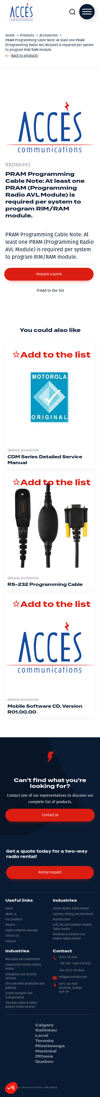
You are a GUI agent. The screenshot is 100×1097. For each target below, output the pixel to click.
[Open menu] (87, 11)
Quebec (44, 1061)
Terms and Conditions (32, 1087)
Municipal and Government (22, 959)
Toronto (44, 1041)
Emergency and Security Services (20, 976)
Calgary (44, 1025)
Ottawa (44, 1056)
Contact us (12, 935)
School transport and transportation (18, 995)
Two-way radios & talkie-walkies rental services (21, 1005)
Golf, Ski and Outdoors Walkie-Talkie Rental (73, 926)
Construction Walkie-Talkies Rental (23, 966)
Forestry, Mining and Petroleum (73, 914)
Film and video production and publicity (24, 985)
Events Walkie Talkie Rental (71, 908)
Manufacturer (61, 919)
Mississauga (50, 1046)
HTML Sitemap (50, 1087)
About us (11, 914)
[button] (49, 274)
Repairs (10, 924)
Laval (41, 1035)
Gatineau (46, 1030)
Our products (13, 919)
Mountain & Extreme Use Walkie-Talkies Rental (69, 936)
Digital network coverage (21, 930)
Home (9, 908)
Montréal (46, 1051)
